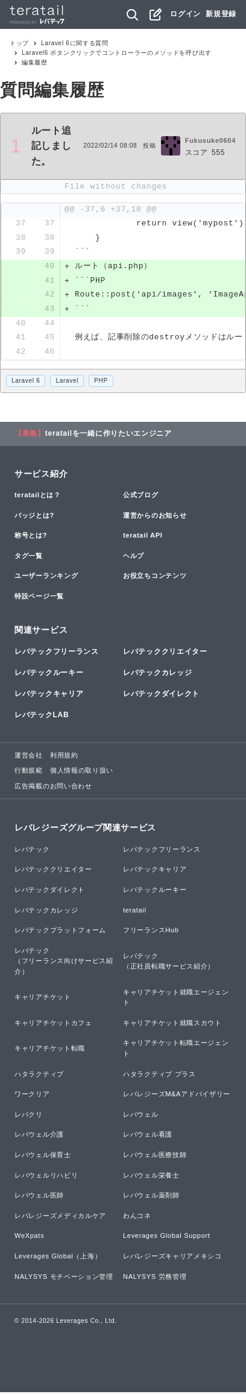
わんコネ (137, 1216)
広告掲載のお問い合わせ (53, 787)
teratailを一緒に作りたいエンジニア (108, 435)
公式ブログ (141, 496)
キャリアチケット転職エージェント (176, 1050)
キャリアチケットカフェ (53, 1024)
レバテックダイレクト (161, 695)
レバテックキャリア (48, 695)
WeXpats (29, 1237)
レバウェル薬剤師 (151, 1197)
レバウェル (141, 1115)
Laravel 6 (25, 381)
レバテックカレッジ (157, 674)
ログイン (185, 14)
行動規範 (28, 772)
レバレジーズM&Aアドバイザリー (176, 1095)
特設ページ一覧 (39, 597)
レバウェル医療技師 (154, 1156)
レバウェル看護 (147, 1136)
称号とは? (30, 537)
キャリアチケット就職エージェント (176, 999)
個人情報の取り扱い (81, 772)
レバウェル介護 (39, 1136)
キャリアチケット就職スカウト (172, 1024)
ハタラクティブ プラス (159, 1075)
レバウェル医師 (39, 1197)
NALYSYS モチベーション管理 (63, 1277)
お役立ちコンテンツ (154, 577)
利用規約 (64, 756)
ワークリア (32, 1095)
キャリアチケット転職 (49, 1049)
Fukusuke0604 (210, 140)
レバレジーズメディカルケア (60, 1216)
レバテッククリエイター (165, 653)
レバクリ (28, 1115)
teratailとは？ (37, 496)
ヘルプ (133, 556)
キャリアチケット (42, 998)
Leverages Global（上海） (57, 1257)
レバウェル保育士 (42, 1156)
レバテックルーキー (48, 674)
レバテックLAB (41, 716)
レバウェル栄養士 (151, 1176)
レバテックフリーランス (56, 653)
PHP (101, 381)
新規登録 (221, 14)
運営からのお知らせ (154, 516)
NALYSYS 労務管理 (154, 1277)
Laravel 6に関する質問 (75, 43)
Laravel (66, 381)
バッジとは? (34, 516)
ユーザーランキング (46, 577)
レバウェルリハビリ (46, 1176)
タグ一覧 (28, 556)
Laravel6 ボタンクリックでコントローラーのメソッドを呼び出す (117, 52)
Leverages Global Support (166, 1237)
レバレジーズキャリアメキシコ (172, 1257)
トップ (19, 43)
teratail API (142, 537)
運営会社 (28, 756)
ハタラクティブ (39, 1075)
